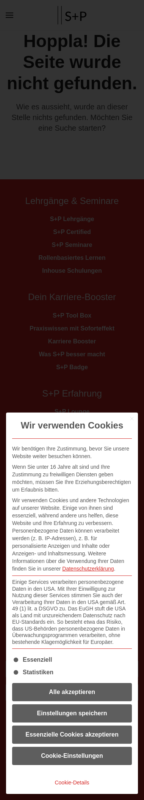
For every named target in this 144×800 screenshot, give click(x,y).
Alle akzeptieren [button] (72, 692)
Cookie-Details (72, 782)
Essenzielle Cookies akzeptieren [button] (71, 734)
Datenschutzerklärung (88, 569)
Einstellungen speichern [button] (72, 713)
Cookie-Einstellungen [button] (72, 756)
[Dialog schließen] (132, 419)
